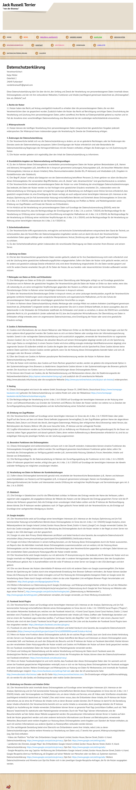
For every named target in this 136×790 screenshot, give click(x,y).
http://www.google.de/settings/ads (22, 595)
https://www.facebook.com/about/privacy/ (48, 657)
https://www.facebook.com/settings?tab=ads (51, 671)
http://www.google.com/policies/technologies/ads (47, 591)
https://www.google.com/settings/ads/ (88, 740)
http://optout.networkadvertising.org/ (45, 376)
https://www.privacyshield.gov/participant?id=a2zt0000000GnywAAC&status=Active (54, 631)
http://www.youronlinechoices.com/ (68, 674)
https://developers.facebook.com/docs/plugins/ (49, 624)
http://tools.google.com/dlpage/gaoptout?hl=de (38, 581)
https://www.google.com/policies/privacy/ (45, 740)
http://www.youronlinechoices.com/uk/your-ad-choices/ (90, 379)
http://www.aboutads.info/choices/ (22, 674)
